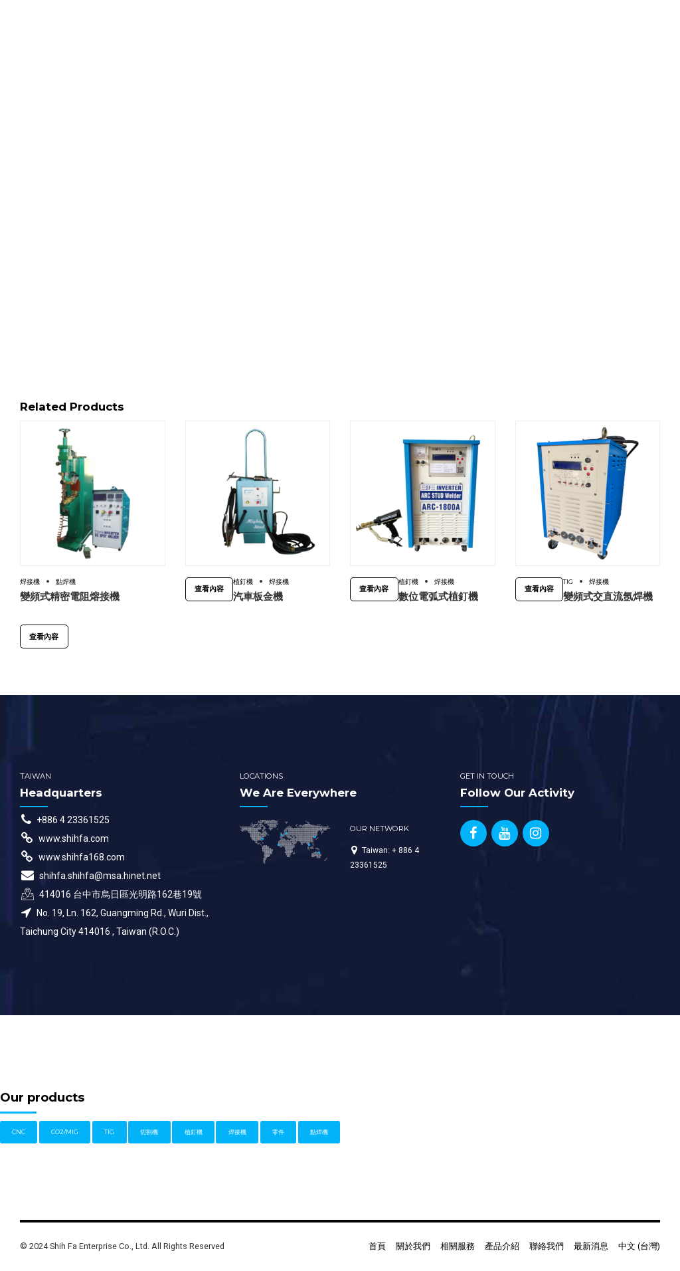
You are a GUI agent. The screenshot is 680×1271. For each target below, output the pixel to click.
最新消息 (591, 1246)
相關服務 (457, 1246)
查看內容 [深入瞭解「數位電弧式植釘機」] (373, 588)
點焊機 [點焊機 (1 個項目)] (319, 1131)
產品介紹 (502, 1246)
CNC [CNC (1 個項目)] (18, 1131)
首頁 (377, 1246)
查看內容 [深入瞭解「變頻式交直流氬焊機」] (539, 588)
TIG (568, 581)
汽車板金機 (258, 596)
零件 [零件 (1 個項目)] (278, 1131)
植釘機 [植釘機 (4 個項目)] (194, 1131)
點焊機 (66, 581)
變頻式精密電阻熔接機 (70, 596)
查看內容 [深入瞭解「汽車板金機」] (209, 588)
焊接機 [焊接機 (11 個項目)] (237, 1131)
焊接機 (30, 581)
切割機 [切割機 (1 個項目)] (149, 1131)
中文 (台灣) (639, 1246)
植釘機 (243, 581)
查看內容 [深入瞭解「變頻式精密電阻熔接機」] (43, 636)
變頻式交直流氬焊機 (608, 596)
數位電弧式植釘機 (438, 596)
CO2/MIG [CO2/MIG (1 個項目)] (64, 1131)
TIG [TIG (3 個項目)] (109, 1131)
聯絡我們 (546, 1246)
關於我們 (413, 1246)
